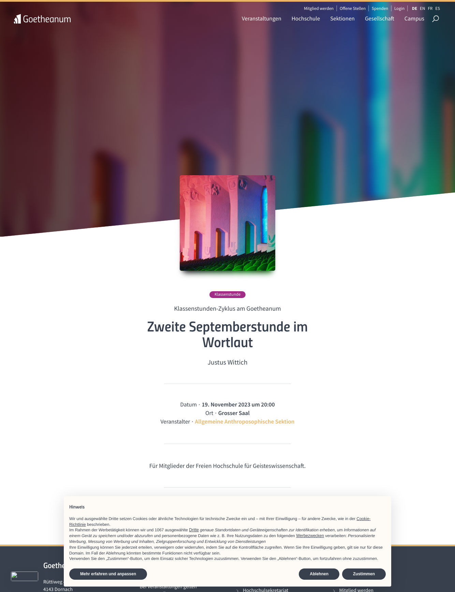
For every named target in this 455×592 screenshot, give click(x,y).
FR (430, 8)
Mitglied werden (319, 8)
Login (399, 8)
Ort (209, 413)
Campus (414, 18)
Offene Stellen (353, 8)
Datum (188, 404)
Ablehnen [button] (319, 574)
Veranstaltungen (261, 18)
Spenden (380, 8)
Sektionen (342, 18)
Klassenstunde (227, 294)
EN (422, 8)
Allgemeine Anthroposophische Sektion (245, 421)
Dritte (194, 530)
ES (437, 8)
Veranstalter (175, 421)
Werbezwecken (310, 535)
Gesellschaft (379, 18)
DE (414, 8)
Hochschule (306, 18)
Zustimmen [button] (364, 574)
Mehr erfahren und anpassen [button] (108, 574)
